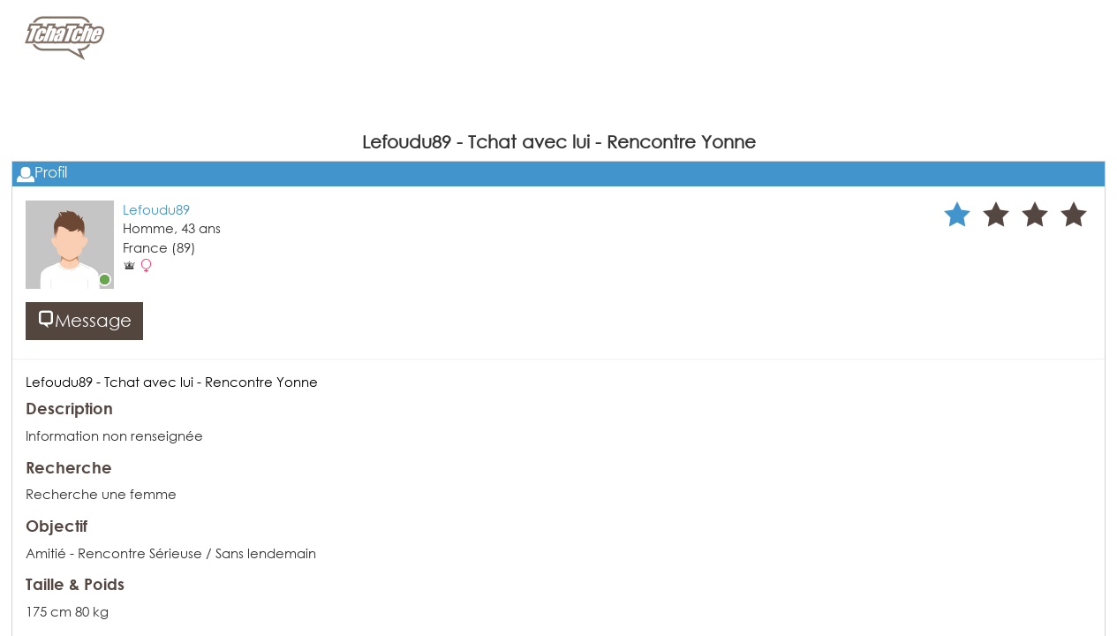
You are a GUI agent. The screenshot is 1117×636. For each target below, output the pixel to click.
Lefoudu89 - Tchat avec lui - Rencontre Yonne (172, 381)
